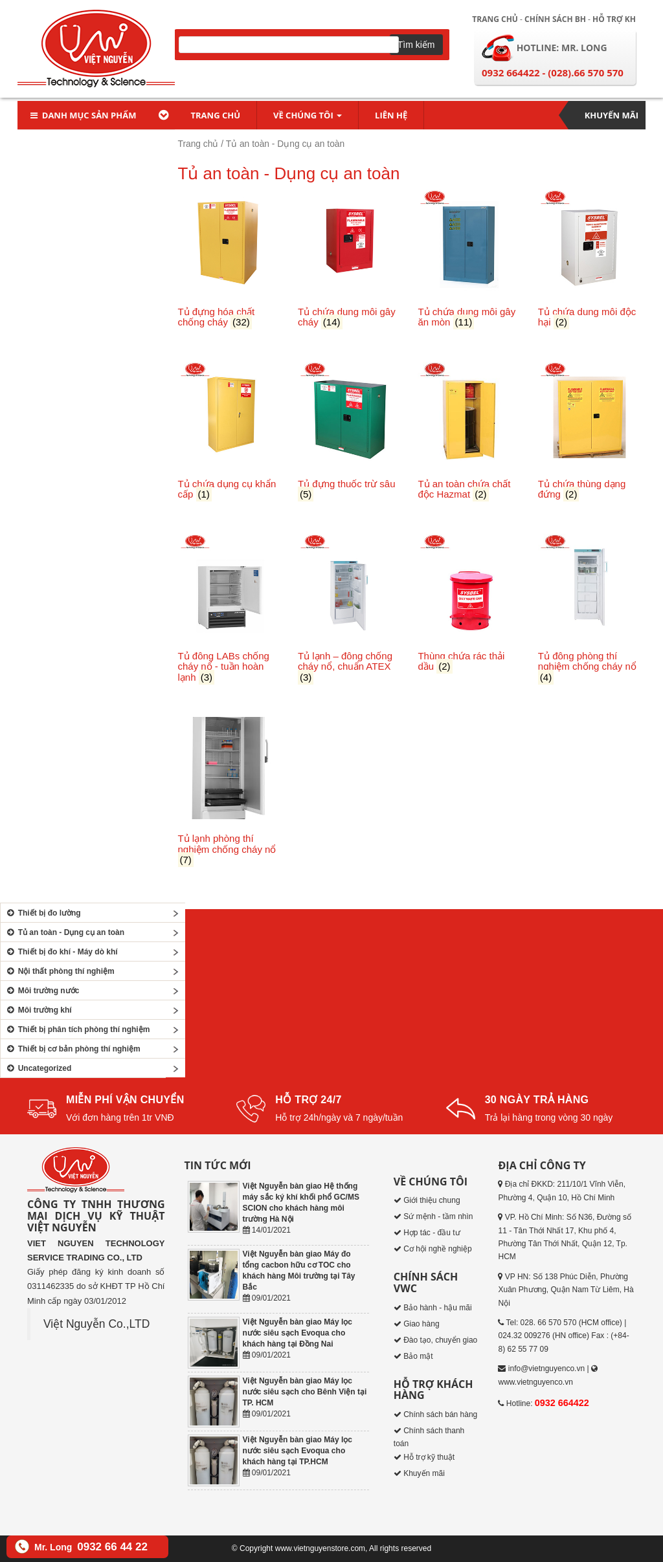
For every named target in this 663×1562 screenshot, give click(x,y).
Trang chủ (495, 19)
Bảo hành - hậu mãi (437, 1307)
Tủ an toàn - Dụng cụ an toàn (64, 932)
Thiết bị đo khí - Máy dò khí (61, 951)
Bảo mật (418, 1356)
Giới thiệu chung (431, 1200)
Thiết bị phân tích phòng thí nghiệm (77, 1029)
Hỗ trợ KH (614, 19)
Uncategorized (37, 1068)
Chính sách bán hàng (440, 1414)
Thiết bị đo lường (42, 913)
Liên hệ (391, 115)
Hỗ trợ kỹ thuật (429, 1457)
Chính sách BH (555, 19)
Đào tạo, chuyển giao (440, 1340)
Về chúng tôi (307, 115)
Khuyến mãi (611, 115)
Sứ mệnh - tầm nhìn (438, 1216)
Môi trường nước (41, 990)
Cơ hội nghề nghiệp (437, 1248)
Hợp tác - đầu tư (431, 1232)
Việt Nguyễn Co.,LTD (96, 1323)
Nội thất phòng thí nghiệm (59, 971)
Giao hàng (421, 1323)
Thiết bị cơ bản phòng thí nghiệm (72, 1048)
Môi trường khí (38, 1010)
